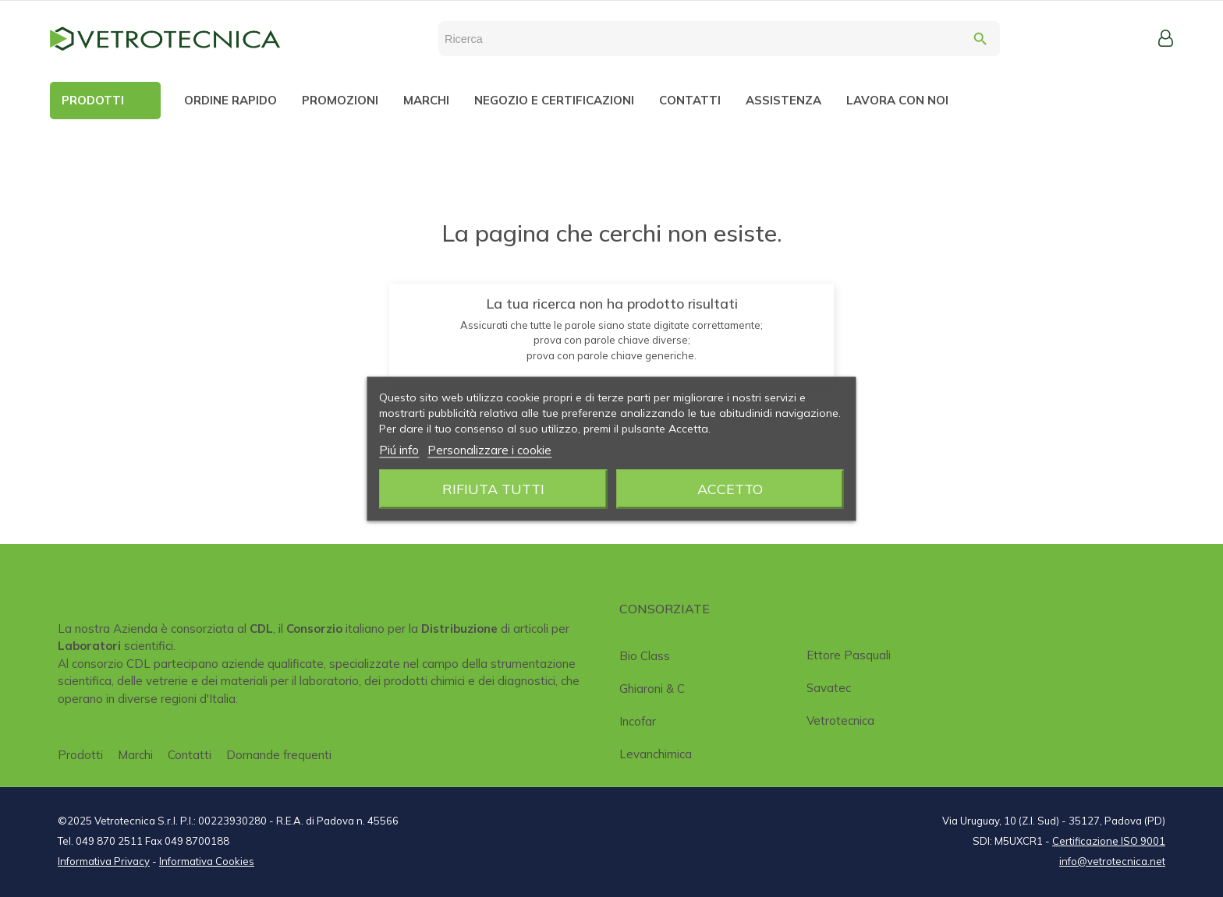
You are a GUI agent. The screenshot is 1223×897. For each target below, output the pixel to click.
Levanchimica (655, 754)
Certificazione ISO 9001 (1108, 841)
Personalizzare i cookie (489, 449)
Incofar (637, 721)
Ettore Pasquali (848, 655)
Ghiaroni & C (652, 688)
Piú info (399, 449)
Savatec (828, 687)
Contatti (189, 754)
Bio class (644, 655)
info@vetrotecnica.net (1112, 861)
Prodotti (80, 754)
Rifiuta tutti (493, 488)
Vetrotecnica (840, 720)
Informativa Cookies (206, 861)
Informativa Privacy (104, 861)
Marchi (135, 754)
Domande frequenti (278, 754)
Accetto (730, 488)
